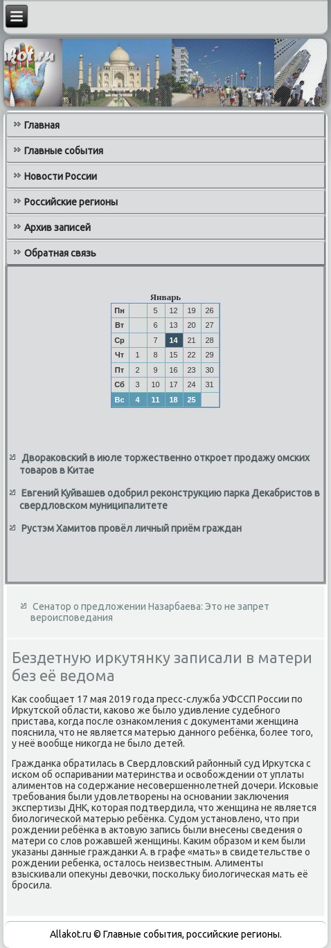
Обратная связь (60, 253)
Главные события (63, 150)
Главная (42, 125)
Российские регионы (71, 201)
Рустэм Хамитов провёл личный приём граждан (131, 528)
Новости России (60, 176)
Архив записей (57, 227)
